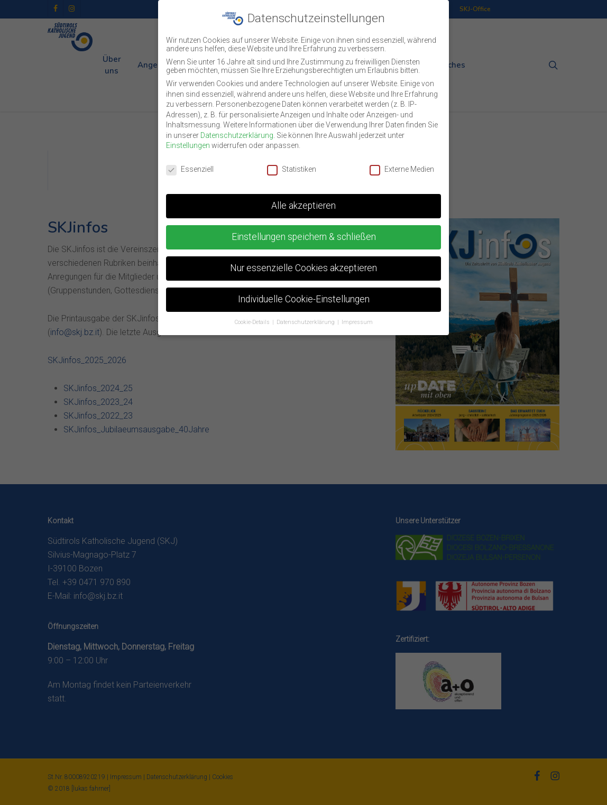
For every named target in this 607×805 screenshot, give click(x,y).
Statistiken (291, 169)
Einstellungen (188, 145)
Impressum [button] (357, 322)
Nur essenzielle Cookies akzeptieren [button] (303, 268)
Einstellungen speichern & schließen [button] (304, 237)
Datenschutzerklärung (236, 135)
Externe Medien (402, 169)
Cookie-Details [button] (253, 322)
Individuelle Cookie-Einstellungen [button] (304, 299)
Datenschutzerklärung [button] (306, 322)
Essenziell (190, 169)
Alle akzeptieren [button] (303, 205)
